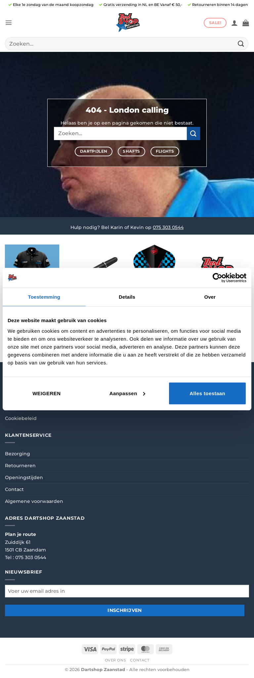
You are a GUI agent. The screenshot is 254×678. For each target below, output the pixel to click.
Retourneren (20, 466)
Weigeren (46, 393)
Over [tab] (210, 297)
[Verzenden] (241, 43)
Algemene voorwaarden (34, 501)
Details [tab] (127, 297)
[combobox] (126, 43)
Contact (14, 489)
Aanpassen (127, 393)
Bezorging (17, 454)
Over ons (115, 660)
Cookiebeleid (21, 418)
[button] (8, 22)
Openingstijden (24, 477)
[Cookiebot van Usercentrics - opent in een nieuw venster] (217, 278)
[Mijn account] (234, 23)
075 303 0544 (168, 227)
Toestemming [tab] (44, 297)
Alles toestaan (207, 393)
